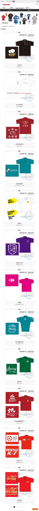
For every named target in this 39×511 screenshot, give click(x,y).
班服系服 (11, 7)
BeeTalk (19, 65)
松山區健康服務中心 (19, 421)
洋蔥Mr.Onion (19, 262)
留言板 (35, 509)
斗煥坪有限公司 (20, 144)
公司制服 (19, 7)
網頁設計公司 (22, 510)
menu (37, 4)
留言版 (10, 10)
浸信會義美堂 (19, 183)
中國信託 (19, 500)
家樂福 (19, 302)
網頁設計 (16, 510)
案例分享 (27, 7)
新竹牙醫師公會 (20, 342)
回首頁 (4, 7)
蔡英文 (19, 223)
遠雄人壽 (19, 381)
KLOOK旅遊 (19, 104)
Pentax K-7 (19, 460)
